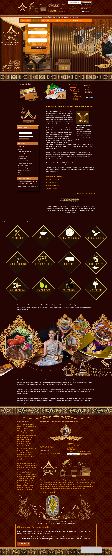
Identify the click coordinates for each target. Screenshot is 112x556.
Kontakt (58, 17)
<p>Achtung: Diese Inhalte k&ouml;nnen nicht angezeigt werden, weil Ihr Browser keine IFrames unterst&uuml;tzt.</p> (38, 35)
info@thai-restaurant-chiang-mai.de (57, 11)
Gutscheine (54, 20)
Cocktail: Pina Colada (52, 179)
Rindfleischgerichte (23, 160)
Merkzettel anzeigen (73, 8)
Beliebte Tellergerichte (24, 151)
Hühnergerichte (22, 156)
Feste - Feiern (67, 20)
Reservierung (45, 20)
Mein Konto (71, 12)
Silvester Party (77, 20)
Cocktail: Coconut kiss (52, 185)
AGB (62, 17)
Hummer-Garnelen (23, 165)
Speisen (28, 20)
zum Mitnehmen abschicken (72, 10)
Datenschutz (75, 17)
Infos (22, 20)
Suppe (20, 149)
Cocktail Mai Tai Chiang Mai (54, 176)
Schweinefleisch (22, 158)
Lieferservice (67, 17)
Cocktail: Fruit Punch (52, 182)
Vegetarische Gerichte (24, 170)
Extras (20, 172)
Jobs (60, 20)
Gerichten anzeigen (87, 86)
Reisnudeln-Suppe (23, 168)
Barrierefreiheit (24, 544)
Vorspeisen (21, 146)
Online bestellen (44, 17)
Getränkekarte (36, 20)
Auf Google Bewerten (29, 121)
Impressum (52, 17)
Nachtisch (21, 175)
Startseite (36, 17)
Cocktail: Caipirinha (51, 188)
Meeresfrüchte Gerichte (25, 163)
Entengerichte (22, 154)
